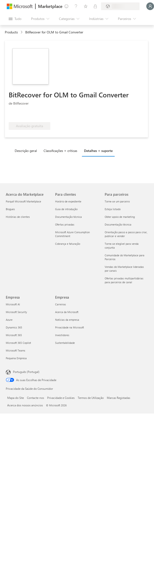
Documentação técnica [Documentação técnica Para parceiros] (118, 224)
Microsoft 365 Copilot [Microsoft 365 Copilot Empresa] (18, 343)
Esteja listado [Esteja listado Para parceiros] (113, 209)
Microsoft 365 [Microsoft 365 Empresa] (14, 335)
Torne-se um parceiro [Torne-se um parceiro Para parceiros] (117, 201)
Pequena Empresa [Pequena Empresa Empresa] (16, 358)
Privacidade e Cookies (61, 398)
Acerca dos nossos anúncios (25, 405)
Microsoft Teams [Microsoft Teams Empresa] (15, 350)
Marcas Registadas (118, 398)
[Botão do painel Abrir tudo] (15, 19)
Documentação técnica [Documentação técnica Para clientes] (68, 217)
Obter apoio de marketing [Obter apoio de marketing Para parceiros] (120, 217)
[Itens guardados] (86, 6)
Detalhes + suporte (98, 150)
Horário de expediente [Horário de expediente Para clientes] (68, 201)
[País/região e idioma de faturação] (120, 6)
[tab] (27, 150)
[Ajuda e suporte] (76, 6)
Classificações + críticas (60, 150)
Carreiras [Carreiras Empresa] (60, 304)
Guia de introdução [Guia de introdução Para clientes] (66, 209)
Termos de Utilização (91, 398)
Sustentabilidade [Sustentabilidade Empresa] (65, 343)
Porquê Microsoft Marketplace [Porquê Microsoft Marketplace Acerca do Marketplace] (23, 201)
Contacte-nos (35, 398)
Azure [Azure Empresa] (9, 319)
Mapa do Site (15, 398)
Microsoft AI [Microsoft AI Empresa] (13, 304)
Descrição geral (26, 150)
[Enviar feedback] (66, 6)
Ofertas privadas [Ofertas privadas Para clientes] (64, 224)
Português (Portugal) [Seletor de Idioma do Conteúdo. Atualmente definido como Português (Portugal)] (26, 372)
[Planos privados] (95, 6)
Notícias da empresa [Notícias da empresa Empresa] (67, 319)
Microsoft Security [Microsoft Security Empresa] (16, 312)
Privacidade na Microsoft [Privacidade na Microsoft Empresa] (69, 327)
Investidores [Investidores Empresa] (62, 335)
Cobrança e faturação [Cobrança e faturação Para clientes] (67, 243)
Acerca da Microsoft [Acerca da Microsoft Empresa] (66, 312)
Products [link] (11, 32)
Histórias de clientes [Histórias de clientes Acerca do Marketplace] (18, 217)
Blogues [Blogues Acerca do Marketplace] (10, 209)
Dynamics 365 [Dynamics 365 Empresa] (14, 327)
